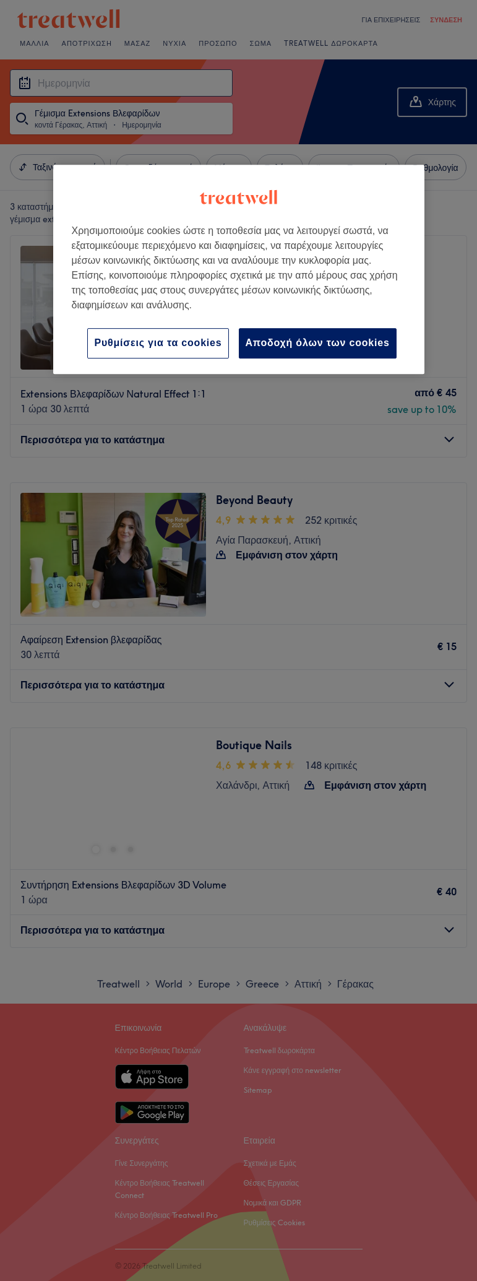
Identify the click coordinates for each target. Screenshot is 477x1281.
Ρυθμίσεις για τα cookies (157, 342)
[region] (238, 269)
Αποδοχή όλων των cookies (318, 342)
